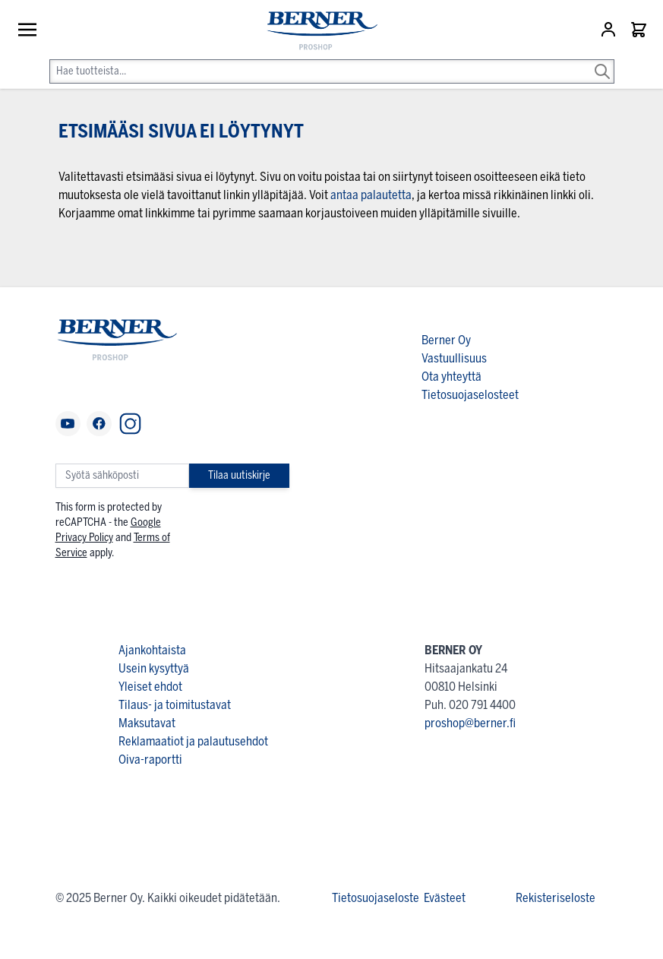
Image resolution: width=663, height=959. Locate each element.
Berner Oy (446, 340)
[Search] (602, 60)
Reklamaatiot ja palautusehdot (193, 741)
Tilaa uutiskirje (239, 475)
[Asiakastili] (609, 29)
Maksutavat (146, 723)
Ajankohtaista (152, 650)
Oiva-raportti (150, 759)
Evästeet (445, 898)
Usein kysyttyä (153, 668)
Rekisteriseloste (555, 898)
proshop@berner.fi (470, 723)
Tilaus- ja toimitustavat (174, 705)
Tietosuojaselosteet (470, 395)
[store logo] (315, 31)
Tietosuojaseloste (375, 898)
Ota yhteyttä (451, 376)
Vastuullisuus (454, 358)
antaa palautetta (371, 195)
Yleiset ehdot (150, 686)
